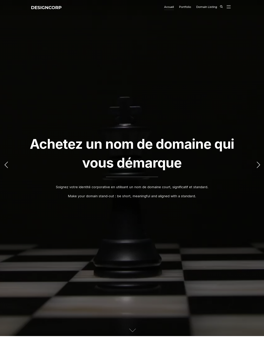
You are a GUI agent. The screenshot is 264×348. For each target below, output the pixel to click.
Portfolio (185, 7)
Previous (6, 165)
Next (258, 165)
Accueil (169, 7)
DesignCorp (46, 7)
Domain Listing (206, 7)
